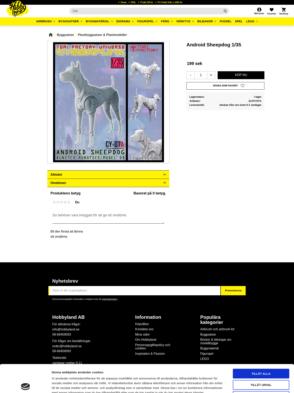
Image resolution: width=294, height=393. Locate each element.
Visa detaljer (214, 385)
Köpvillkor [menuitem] (142, 324)
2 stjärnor (58, 202)
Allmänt (56, 174)
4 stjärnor (65, 202)
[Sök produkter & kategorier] (145, 11)
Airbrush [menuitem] (44, 21)
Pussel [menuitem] (226, 21)
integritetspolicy (109, 299)
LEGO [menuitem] (250, 21)
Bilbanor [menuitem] (205, 21)
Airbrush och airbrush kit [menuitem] (217, 329)
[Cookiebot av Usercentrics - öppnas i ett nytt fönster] (25, 385)
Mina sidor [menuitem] (142, 334)
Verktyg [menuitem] (183, 21)
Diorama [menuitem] (123, 21)
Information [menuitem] (148, 317)
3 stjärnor (61, 202)
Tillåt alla (261, 345)
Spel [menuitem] (239, 21)
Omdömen (58, 183)
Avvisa (261, 368)
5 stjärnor (68, 202)
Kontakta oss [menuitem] (144, 329)
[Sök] (225, 11)
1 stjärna (54, 202)
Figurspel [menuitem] (145, 21)
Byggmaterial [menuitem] (98, 21)
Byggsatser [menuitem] (69, 21)
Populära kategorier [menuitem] (211, 320)
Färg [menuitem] (165, 21)
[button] (271, 11)
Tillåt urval (261, 357)
